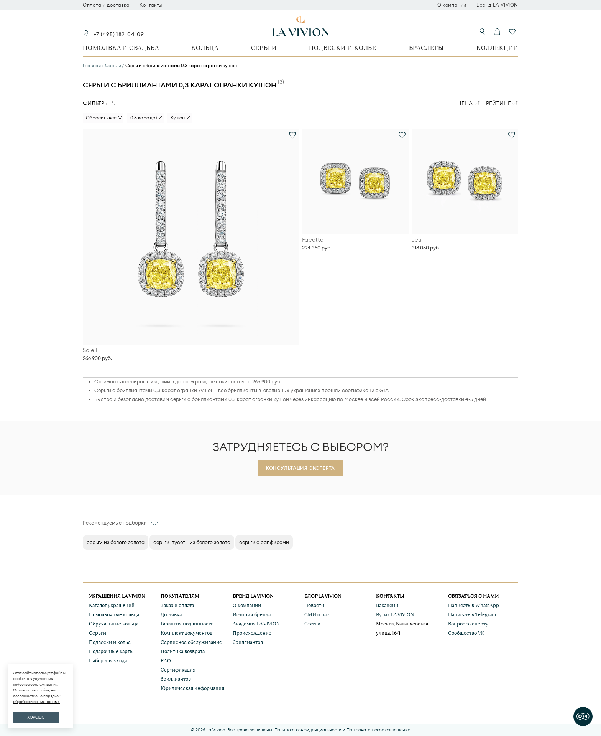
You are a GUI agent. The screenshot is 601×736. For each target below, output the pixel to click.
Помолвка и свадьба (121, 47)
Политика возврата (183, 651)
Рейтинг (498, 103)
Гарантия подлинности (187, 623)
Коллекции (497, 47)
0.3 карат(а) (143, 117)
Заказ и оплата (177, 605)
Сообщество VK (466, 633)
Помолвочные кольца (114, 614)
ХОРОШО (35, 717)
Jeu (417, 239)
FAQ (166, 660)
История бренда (252, 614)
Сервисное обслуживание (191, 642)
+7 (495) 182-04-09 (119, 34)
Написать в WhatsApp (473, 605)
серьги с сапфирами (264, 542)
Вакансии (387, 605)
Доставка (171, 614)
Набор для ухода (108, 660)
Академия (256, 623)
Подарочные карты (111, 651)
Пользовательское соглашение (378, 730)
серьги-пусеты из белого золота (191, 542)
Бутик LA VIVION (395, 614)
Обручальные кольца (113, 623)
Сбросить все (101, 117)
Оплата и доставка (106, 5)
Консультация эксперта (300, 468)
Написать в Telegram (472, 614)
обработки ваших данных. (36, 701)
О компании (451, 5)
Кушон (178, 117)
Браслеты (426, 47)
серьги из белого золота (116, 542)
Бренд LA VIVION (497, 5)
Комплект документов (186, 633)
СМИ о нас (316, 614)
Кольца (204, 47)
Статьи (312, 623)
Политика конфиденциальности (308, 730)
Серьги (264, 47)
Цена (465, 103)
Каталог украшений (112, 605)
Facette (312, 239)
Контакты (151, 5)
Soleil (90, 350)
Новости (314, 605)
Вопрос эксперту (468, 623)
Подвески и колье (342, 47)
